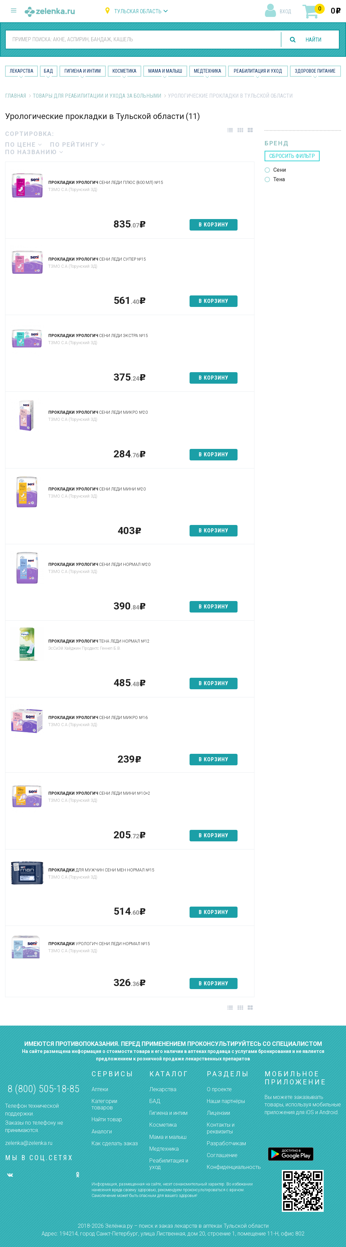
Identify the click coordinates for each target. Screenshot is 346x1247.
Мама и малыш (165, 71)
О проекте (219, 1089)
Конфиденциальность (234, 1167)
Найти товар (107, 1119)
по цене (24, 144)
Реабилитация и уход (258, 71)
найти (313, 40)
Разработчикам (226, 1143)
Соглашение (222, 1155)
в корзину (213, 224)
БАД (48, 71)
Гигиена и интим (168, 1113)
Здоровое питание (315, 71)
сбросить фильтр (292, 156)
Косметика (125, 71)
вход (285, 11)
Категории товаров (104, 1104)
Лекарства (21, 71)
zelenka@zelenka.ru (28, 1143)
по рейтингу (78, 144)
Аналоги (102, 1131)
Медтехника (207, 71)
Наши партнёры (226, 1101)
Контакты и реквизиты (220, 1128)
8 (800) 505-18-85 (43, 1089)
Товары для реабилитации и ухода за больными (97, 96)
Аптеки (100, 1089)
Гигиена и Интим (83, 71)
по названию (34, 151)
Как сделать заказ (115, 1143)
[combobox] (140, 39)
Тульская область (138, 11)
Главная (15, 96)
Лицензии (218, 1113)
